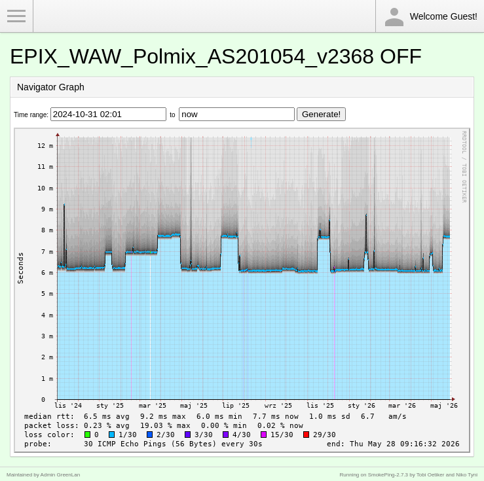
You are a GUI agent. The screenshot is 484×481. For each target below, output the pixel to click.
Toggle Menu (16, 16)
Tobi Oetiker (431, 475)
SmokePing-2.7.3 (388, 475)
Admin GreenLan (60, 475)
